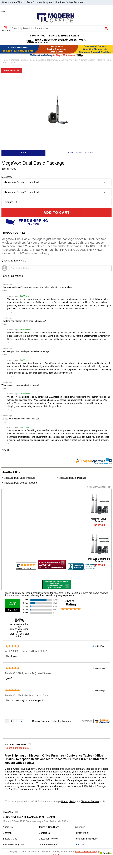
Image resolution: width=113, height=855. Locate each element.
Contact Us (44, 833)
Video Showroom (48, 844)
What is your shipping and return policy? (20, 385)
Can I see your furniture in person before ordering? (25, 351)
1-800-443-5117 (38, 35)
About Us (8, 827)
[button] (8, 312)
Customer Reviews (49, 838)
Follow (4, 291)
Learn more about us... (18, 748)
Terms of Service (90, 801)
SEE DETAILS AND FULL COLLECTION (78, 153)
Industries (80, 827)
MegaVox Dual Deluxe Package (20, 482)
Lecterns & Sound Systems (43, 60)
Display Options (40, 721)
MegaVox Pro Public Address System (77, 60)
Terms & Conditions (49, 827)
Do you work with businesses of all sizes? (20, 419)
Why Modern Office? (13, 2)
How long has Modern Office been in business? (23, 321)
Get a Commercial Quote (39, 2)
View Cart (80, 844)
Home (6, 60)
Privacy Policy (68, 801)
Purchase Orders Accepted (69, 2)
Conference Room (19, 60)
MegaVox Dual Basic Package (19, 478)
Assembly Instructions (86, 838)
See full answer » (101, 440)
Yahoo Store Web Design (87, 851)
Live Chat (8, 812)
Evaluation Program (13, 844)
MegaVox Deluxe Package (72, 478)
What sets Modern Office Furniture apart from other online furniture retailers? (37, 287)
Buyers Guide (10, 838)
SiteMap (7, 833)
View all (5, 450)
